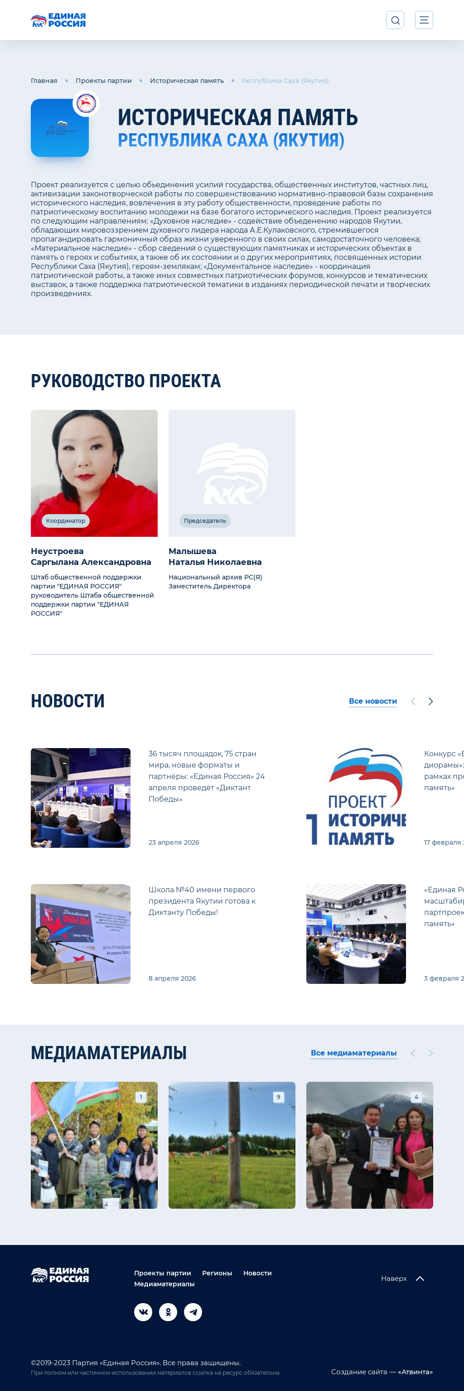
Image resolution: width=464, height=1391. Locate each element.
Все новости (373, 701)
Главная (44, 81)
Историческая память (187, 81)
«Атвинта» (414, 1371)
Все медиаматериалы (354, 1053)
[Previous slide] (413, 701)
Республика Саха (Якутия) (285, 81)
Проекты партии (104, 81)
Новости (257, 1273)
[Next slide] (431, 701)
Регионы (217, 1273)
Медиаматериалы (164, 1284)
